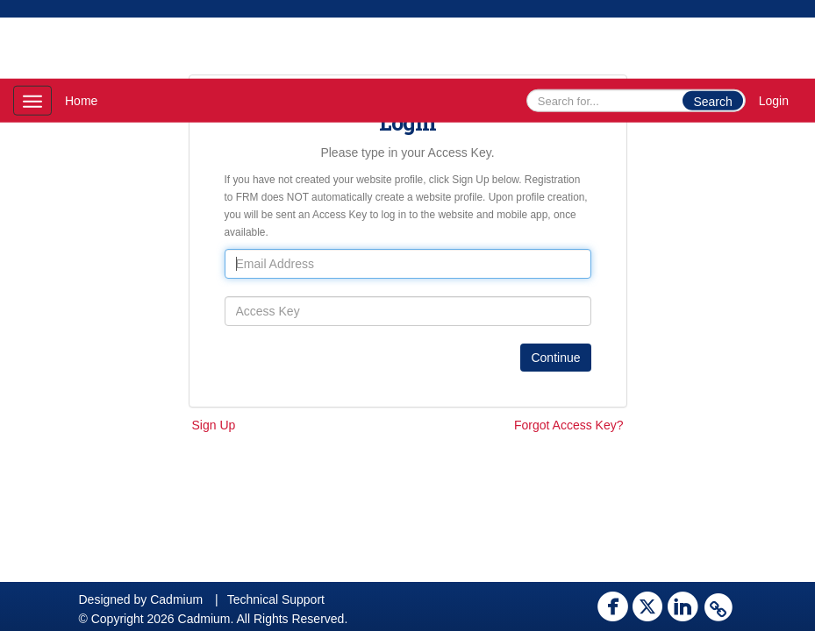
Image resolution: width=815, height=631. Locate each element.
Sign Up (214, 425)
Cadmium (176, 599)
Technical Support (276, 599)
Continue (555, 358)
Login (774, 101)
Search (712, 102)
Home (81, 101)
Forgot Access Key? (569, 425)
